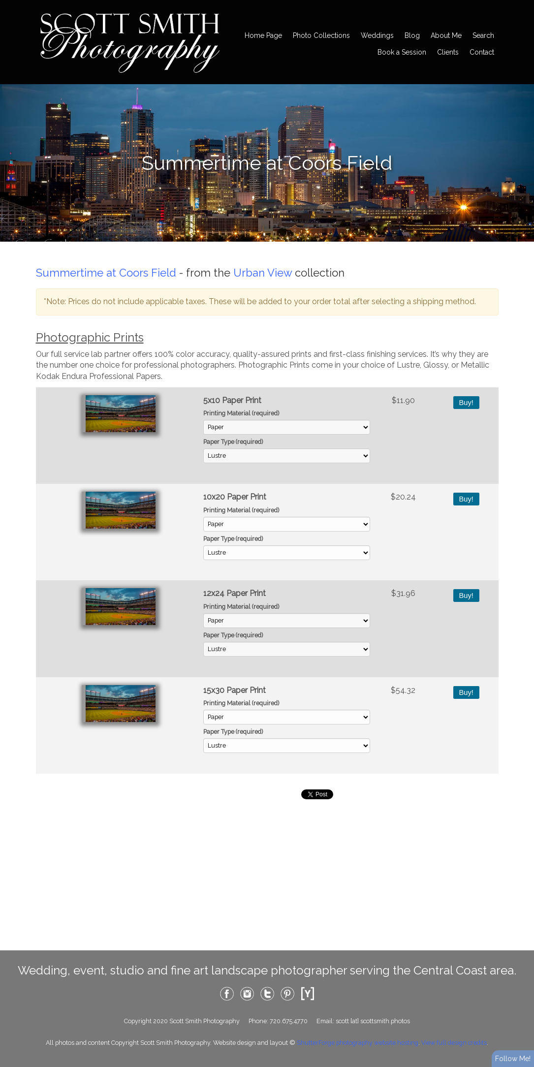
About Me (446, 35)
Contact (482, 52)
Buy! (466, 403)
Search (483, 35)
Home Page (263, 35)
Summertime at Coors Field (106, 272)
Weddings (377, 35)
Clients (448, 52)
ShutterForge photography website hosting (357, 1042)
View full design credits (454, 1042)
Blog (412, 35)
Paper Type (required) (233, 441)
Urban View (262, 272)
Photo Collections (321, 35)
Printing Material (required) (241, 413)
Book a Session (401, 52)
